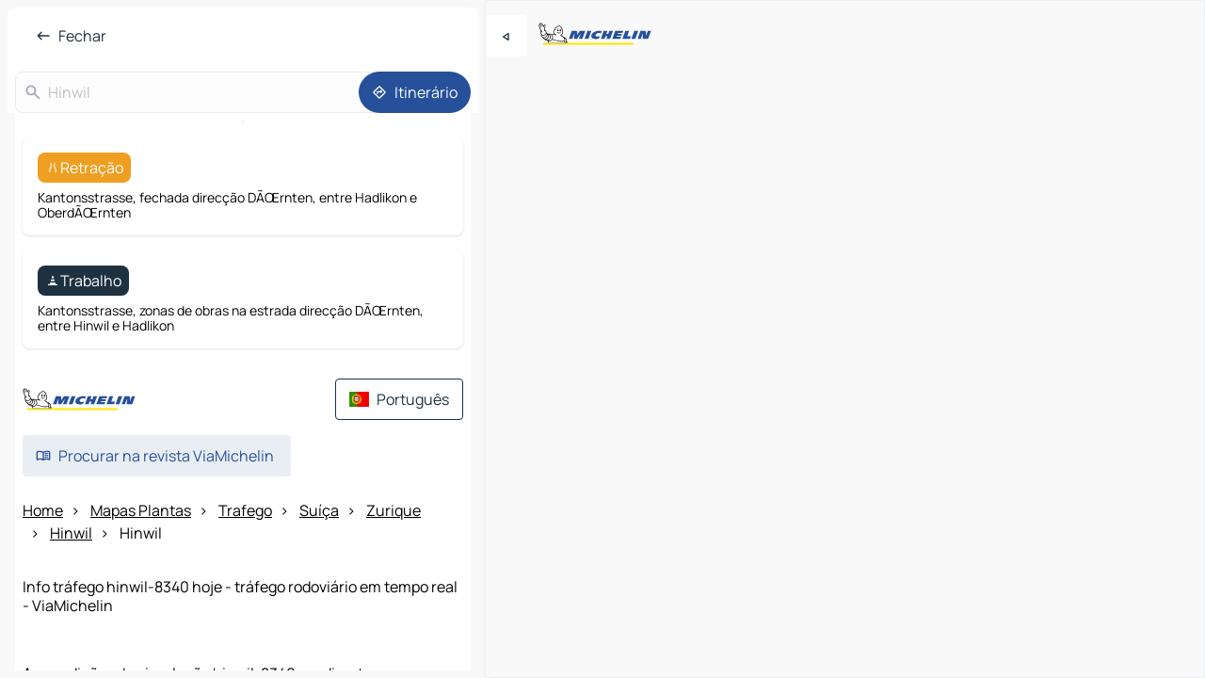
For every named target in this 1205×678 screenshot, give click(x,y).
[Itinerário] (415, 92)
